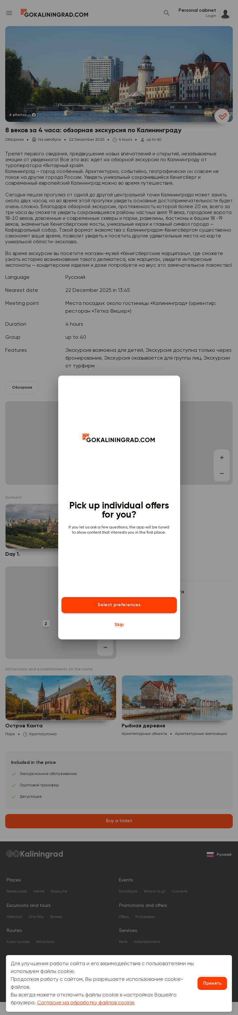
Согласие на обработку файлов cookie (85, 1003)
